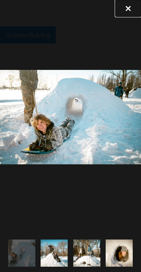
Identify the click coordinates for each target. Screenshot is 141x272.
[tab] (22, 253)
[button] (128, 8)
